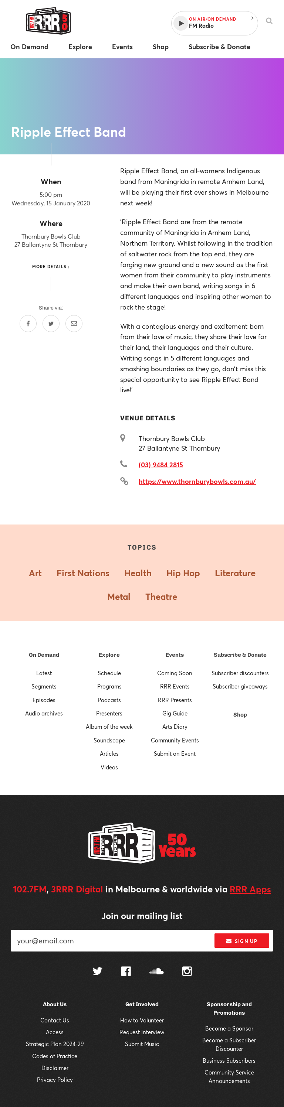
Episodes (44, 700)
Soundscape (109, 740)
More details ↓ (51, 266)
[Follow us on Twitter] (97, 972)
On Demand (44, 655)
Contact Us (54, 1020)
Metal (119, 596)
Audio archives (44, 713)
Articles (109, 753)
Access (55, 1032)
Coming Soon (174, 673)
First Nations (83, 573)
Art (35, 573)
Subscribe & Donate (240, 655)
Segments (44, 686)
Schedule (109, 673)
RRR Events (175, 686)
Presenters (109, 713)
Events (175, 655)
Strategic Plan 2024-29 (55, 1044)
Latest (44, 673)
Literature (235, 573)
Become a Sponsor (229, 1028)
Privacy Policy (55, 1079)
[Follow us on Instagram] (187, 972)
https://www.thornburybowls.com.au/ (197, 481)
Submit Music (142, 1044)
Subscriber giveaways (240, 686)
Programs (109, 686)
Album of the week (109, 726)
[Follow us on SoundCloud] (156, 972)
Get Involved (142, 1004)
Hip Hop (183, 573)
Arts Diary (174, 726)
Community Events (175, 740)
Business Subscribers (229, 1060)
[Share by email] (73, 323)
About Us (55, 1004)
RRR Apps (250, 889)
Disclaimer (54, 1068)
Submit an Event (175, 753)
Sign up (241, 941)
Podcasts (109, 700)
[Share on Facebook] (28, 323)
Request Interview (141, 1032)
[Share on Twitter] (51, 323)
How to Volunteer (142, 1020)
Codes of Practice (54, 1056)
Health (138, 573)
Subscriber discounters (240, 673)
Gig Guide (174, 713)
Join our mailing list (142, 916)
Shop (240, 714)
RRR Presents (175, 700)
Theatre (161, 596)
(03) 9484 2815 (161, 464)
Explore (109, 655)
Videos (109, 767)
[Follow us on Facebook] (126, 972)
